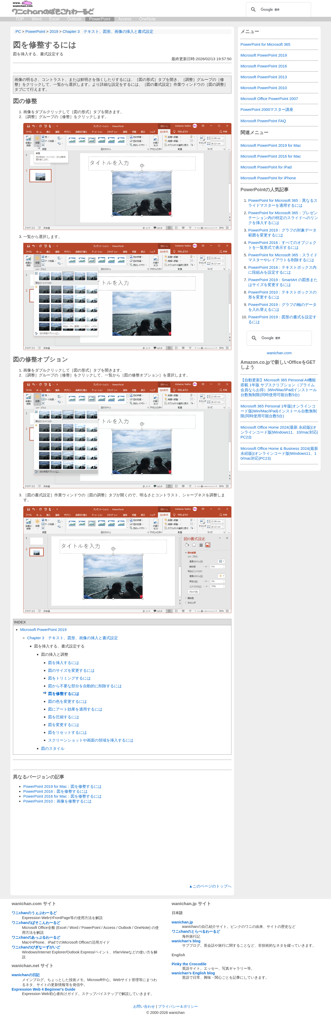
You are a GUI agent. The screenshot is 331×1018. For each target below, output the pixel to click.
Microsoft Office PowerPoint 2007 (269, 98)
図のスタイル (52, 748)
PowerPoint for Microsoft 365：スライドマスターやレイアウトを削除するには (283, 257)
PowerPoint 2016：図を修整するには (55, 791)
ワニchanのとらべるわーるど (196, 931)
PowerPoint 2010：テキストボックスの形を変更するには (282, 294)
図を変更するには (63, 724)
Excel (54, 19)
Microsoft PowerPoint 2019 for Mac (270, 145)
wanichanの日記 (26, 975)
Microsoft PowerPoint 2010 (263, 88)
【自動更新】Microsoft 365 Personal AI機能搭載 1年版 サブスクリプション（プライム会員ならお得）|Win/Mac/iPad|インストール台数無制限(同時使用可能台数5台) (278, 387)
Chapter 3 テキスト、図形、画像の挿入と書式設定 (72, 638)
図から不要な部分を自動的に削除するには (85, 686)
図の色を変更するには (67, 701)
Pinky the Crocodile (189, 964)
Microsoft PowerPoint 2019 (43, 629)
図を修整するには (44, 45)
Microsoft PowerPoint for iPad (266, 167)
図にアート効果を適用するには (75, 709)
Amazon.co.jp (255, 362)
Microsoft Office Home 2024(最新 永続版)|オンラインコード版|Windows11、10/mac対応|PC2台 (279, 432)
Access (125, 19)
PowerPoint (99, 19)
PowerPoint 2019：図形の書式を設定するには (282, 319)
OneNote (147, 19)
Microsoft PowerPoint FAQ (263, 121)
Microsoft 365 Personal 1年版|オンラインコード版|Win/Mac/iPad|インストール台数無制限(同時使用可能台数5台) (278, 411)
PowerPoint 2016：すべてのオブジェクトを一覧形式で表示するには (282, 245)
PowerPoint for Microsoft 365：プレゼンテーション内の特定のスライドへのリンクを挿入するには (283, 218)
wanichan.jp (182, 922)
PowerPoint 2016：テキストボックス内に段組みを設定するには (282, 269)
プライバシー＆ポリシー (178, 1006)
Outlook (74, 19)
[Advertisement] (122, 844)
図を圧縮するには (63, 717)
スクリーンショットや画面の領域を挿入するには (90, 740)
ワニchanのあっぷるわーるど (36, 937)
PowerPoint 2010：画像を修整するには (57, 801)
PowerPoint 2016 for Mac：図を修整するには (62, 796)
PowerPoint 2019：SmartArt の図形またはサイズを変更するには (283, 282)
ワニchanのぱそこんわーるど (36, 923)
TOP (20, 19)
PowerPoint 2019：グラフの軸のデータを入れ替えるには (282, 307)
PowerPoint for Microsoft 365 (265, 44)
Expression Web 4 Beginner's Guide (43, 989)
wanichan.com (279, 353)
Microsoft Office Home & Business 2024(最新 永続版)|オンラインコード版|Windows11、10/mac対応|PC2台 (279, 453)
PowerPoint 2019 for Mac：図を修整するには (62, 786)
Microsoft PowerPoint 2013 (263, 77)
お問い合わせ (144, 1006)
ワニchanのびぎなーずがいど (36, 947)
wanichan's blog (186, 941)
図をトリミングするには (69, 678)
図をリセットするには (67, 732)
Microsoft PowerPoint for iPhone (268, 178)
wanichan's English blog (193, 973)
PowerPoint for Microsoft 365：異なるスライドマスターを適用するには (283, 202)
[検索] (278, 9)
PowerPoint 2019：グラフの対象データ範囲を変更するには (282, 232)
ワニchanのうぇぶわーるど (34, 913)
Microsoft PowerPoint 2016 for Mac (270, 156)
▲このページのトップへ (210, 886)
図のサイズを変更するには (71, 670)
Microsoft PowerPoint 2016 (263, 66)
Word (37, 19)
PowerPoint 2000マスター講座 (266, 109)
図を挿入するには (63, 662)
